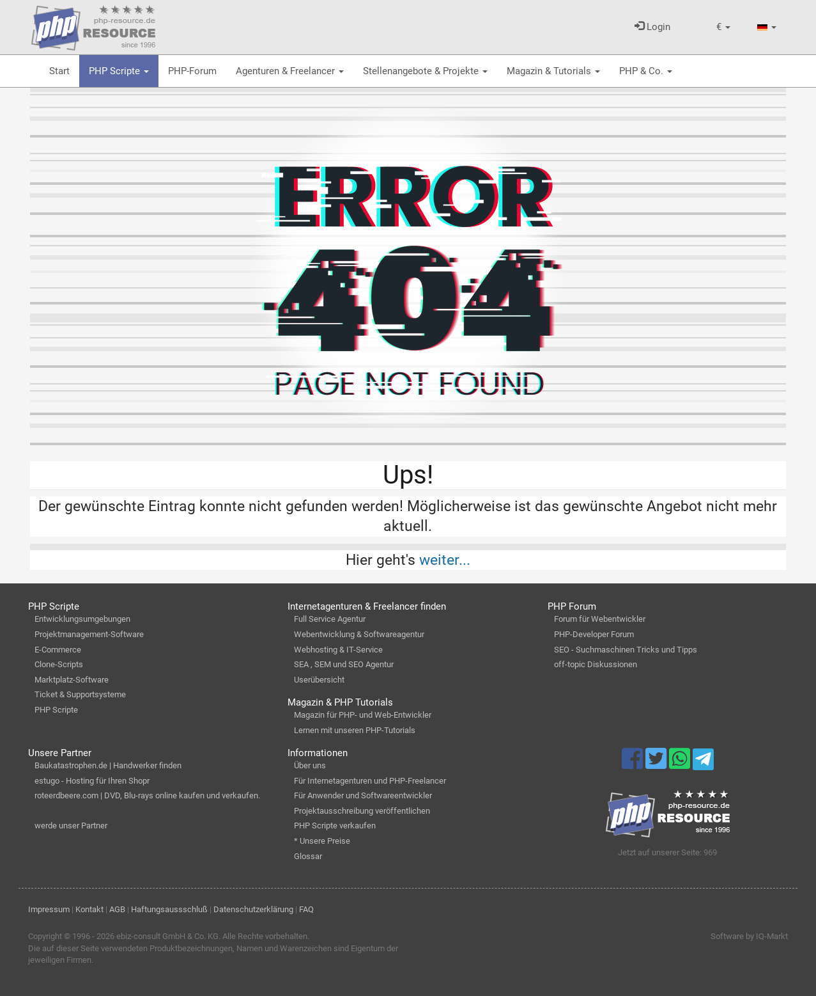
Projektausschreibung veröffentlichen (362, 811)
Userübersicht (319, 679)
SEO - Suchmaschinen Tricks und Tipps (625, 649)
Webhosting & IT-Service (338, 649)
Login (652, 27)
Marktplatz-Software (72, 679)
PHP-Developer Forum (594, 634)
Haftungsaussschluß (169, 909)
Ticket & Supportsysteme (80, 694)
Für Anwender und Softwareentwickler (363, 795)
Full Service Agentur (330, 619)
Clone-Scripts (59, 664)
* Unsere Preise (322, 841)
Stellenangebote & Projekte (425, 71)
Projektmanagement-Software (89, 634)
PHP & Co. (645, 71)
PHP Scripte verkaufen (335, 825)
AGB (117, 909)
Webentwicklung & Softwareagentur (359, 634)
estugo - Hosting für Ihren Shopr (92, 781)
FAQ (306, 909)
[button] (723, 27)
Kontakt (89, 909)
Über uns (310, 765)
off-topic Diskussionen (595, 664)
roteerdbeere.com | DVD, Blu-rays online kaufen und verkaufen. (147, 795)
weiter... (444, 559)
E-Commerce (58, 649)
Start (59, 71)
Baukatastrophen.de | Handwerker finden (108, 765)
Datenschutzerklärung (253, 909)
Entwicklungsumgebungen (82, 619)
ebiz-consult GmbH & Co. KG (167, 936)
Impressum (49, 909)
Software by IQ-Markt (749, 936)
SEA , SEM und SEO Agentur (344, 664)
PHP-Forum (192, 71)
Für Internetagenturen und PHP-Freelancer (370, 781)
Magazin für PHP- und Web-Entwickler (362, 715)
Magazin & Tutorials (553, 71)
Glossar (308, 856)
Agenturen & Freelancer (290, 71)
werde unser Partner (71, 825)
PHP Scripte (119, 71)
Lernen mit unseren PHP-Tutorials (354, 730)
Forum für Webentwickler (599, 619)
